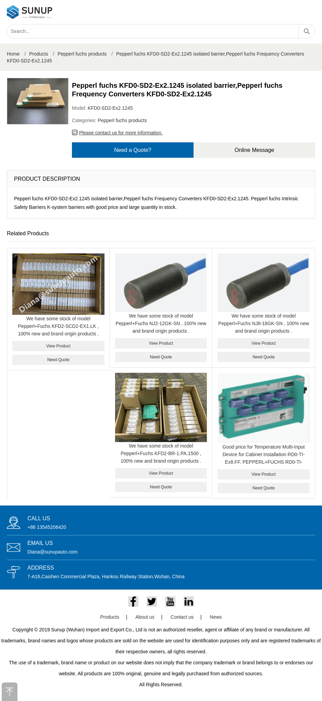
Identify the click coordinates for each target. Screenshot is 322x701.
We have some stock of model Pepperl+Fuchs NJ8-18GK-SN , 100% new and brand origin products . (263, 323)
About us (144, 617)
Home (13, 54)
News (216, 617)
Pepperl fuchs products (82, 54)
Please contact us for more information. (121, 132)
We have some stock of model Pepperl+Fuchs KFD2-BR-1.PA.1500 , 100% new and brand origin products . (161, 453)
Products (38, 54)
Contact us (182, 617)
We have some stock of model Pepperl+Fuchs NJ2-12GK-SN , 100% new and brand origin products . (160, 323)
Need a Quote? (132, 150)
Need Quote (58, 359)
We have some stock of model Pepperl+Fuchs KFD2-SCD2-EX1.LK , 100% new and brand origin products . (58, 326)
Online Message (254, 150)
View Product (58, 346)
